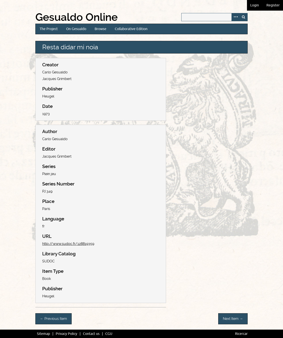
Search (243, 17)
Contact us (91, 334)
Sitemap (43, 334)
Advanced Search (235, 17)
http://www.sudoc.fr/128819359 (68, 244)
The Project (49, 29)
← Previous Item (53, 319)
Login (254, 5)
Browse (100, 29)
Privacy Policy (66, 334)
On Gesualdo (76, 29)
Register (273, 5)
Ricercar (241, 334)
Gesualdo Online (76, 17)
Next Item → (233, 319)
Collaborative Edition (131, 29)
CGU (108, 334)
